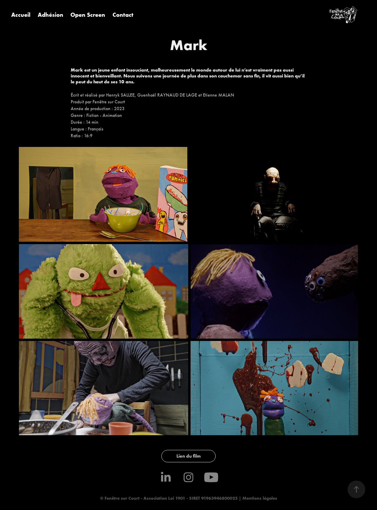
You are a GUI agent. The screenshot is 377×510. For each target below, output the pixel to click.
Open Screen (87, 14)
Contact (123, 14)
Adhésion (50, 14)
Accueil (20, 14)
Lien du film (188, 456)
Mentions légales (259, 498)
